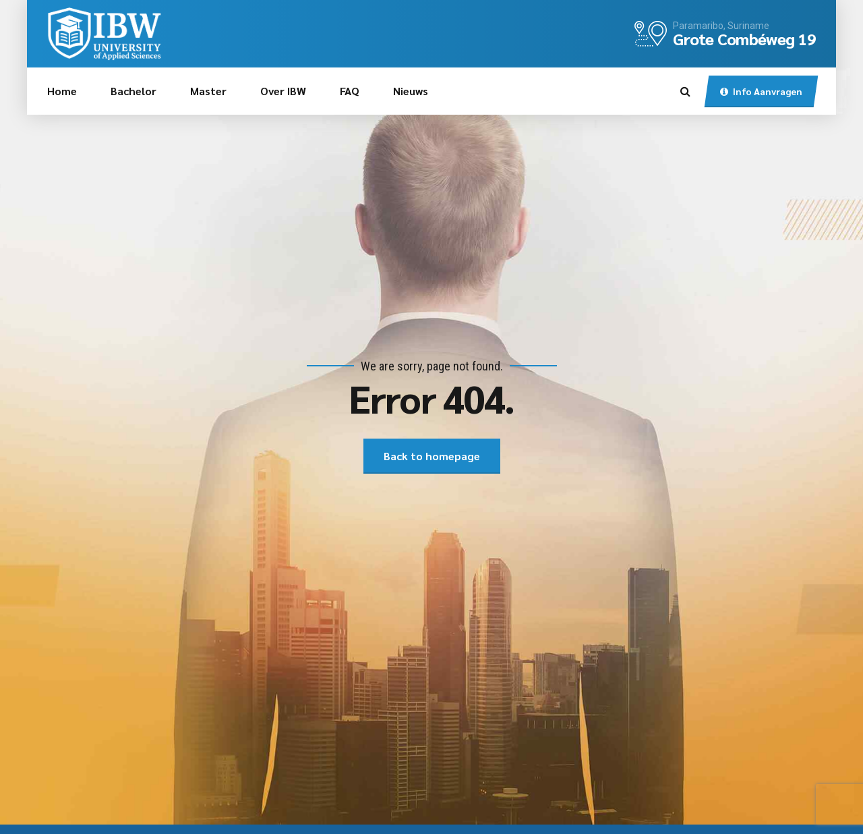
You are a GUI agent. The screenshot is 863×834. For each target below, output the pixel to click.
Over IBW (283, 91)
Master (208, 91)
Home (62, 91)
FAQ (349, 91)
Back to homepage (432, 456)
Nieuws (410, 91)
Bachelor (133, 91)
